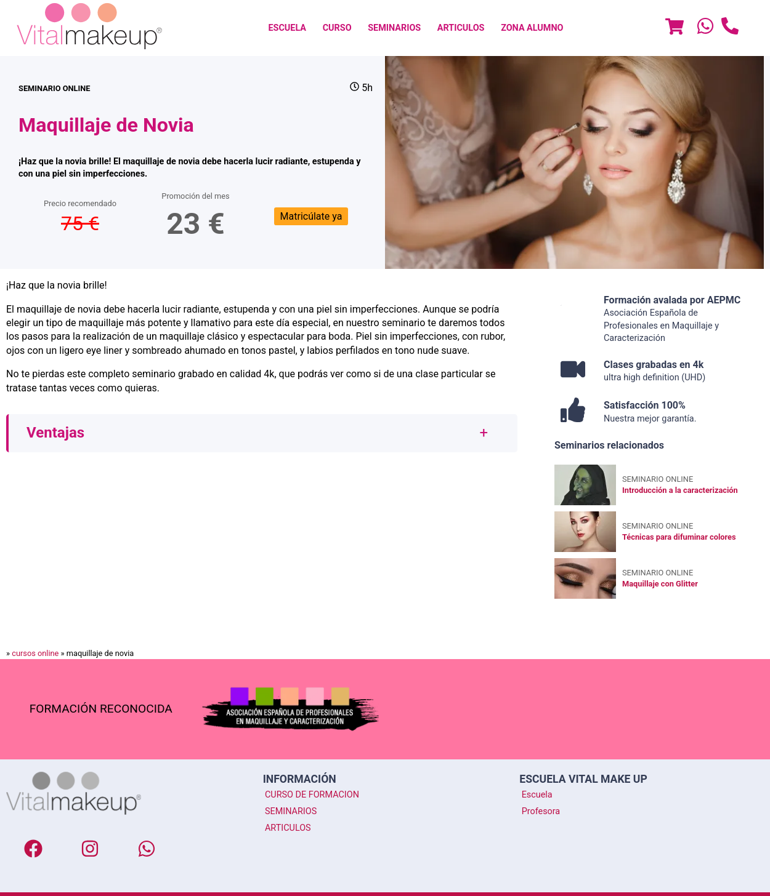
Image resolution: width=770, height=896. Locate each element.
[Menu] (674, 28)
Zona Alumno (532, 28)
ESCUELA (287, 28)
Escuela (537, 795)
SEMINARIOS (394, 28)
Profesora (541, 811)
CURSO (337, 28)
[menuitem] (287, 28)
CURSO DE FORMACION (312, 795)
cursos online (35, 653)
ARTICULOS (461, 28)
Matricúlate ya (311, 216)
